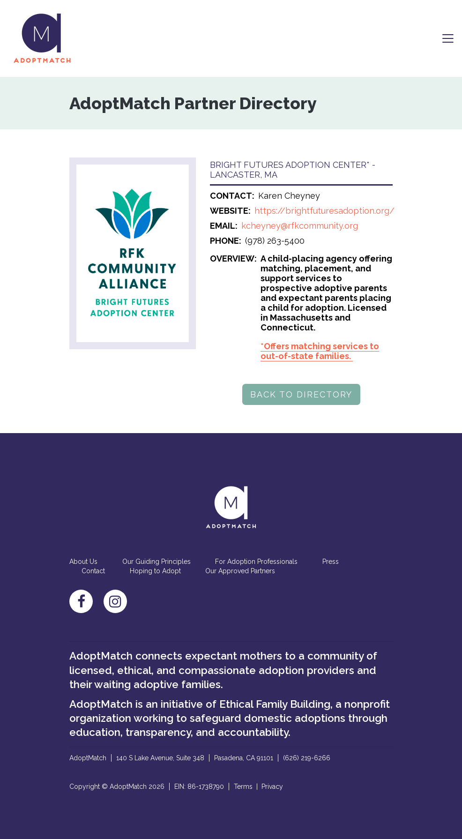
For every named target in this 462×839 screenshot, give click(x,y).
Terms (243, 786)
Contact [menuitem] (93, 571)
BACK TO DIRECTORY (301, 394)
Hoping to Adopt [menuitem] (155, 571)
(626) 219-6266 (306, 758)
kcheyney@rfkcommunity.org (299, 226)
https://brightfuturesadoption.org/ (324, 211)
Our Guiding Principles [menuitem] (156, 561)
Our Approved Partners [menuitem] (240, 571)
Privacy (272, 786)
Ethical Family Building (274, 704)
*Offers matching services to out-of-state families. (320, 351)
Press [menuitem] (330, 561)
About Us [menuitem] (83, 561)
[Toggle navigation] (448, 38)
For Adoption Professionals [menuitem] (256, 561)
